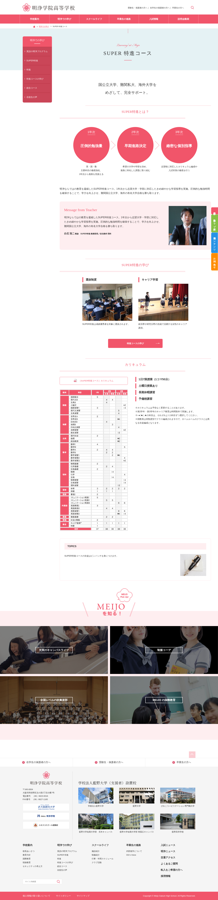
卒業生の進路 (124, 19)
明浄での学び (64, 19)
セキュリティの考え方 (32, 866)
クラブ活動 (97, 862)
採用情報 (165, 876)
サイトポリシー (63, 896)
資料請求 (214, 210)
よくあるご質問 (169, 863)
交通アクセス (168, 857)
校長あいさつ (29, 851)
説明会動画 (183, 19)
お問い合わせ (214, 262)
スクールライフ (94, 19)
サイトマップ (83, 896)
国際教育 (27, 859)
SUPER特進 (32, 60)
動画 (214, 243)
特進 (28, 69)
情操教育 (27, 862)
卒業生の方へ (178, 8)
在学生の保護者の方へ (160, 8)
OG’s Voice (131, 855)
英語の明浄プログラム (37, 51)
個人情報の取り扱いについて (36, 896)
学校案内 (34, 19)
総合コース (31, 88)
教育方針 (27, 855)
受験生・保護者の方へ (137, 8)
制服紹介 (96, 855)
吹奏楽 (214, 223)
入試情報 (153, 19)
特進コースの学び (34, 79)
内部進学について (134, 851)
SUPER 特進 (62, 855)
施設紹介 (96, 851)
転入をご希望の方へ (172, 870)
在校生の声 (31, 97)
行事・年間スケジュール (102, 859)
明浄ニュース (168, 851)
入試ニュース (168, 845)
